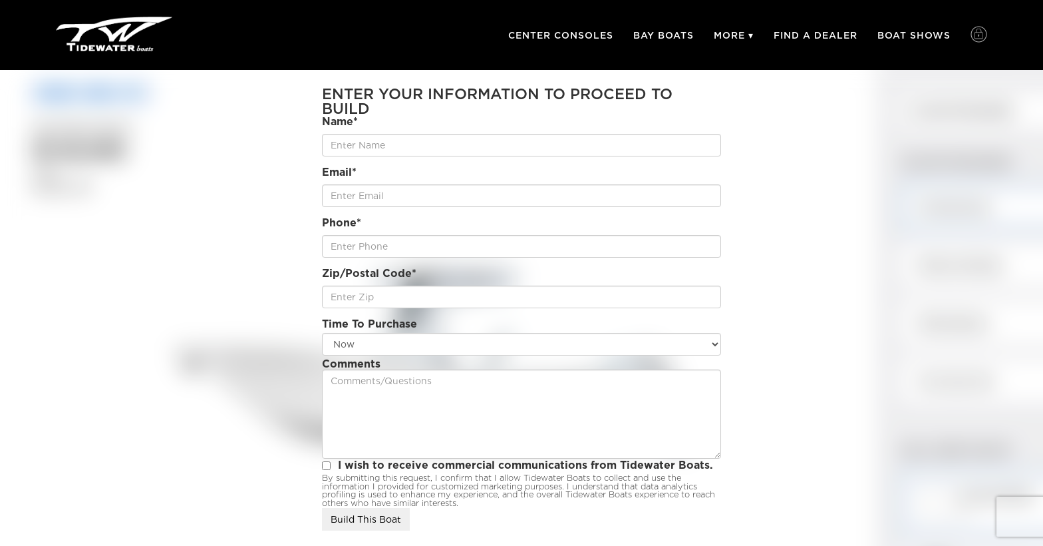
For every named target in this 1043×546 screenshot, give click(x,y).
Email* (339, 172)
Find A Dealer (815, 35)
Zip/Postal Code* (369, 273)
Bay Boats (663, 35)
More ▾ (734, 35)
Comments (351, 364)
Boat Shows (914, 35)
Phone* (341, 223)
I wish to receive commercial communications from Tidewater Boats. (525, 465)
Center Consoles (560, 35)
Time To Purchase (369, 324)
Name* (340, 122)
